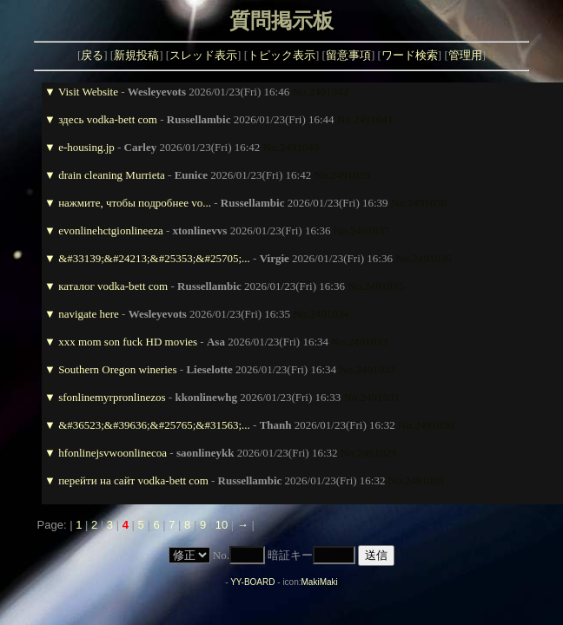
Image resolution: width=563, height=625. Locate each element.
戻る (92, 55)
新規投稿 (136, 55)
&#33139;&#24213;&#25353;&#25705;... (154, 258)
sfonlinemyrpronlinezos (111, 397)
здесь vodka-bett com (107, 119)
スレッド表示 (203, 55)
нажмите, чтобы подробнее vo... (134, 202)
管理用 (465, 55)
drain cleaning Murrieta (111, 174)
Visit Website (88, 91)
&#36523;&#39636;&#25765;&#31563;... (154, 424)
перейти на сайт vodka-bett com (133, 480)
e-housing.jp (86, 147)
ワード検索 (409, 55)
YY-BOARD (252, 582)
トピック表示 (281, 55)
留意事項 (348, 55)
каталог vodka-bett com (113, 286)
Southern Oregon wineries (117, 369)
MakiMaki (319, 582)
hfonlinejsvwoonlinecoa (112, 452)
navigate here (88, 313)
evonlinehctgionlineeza (110, 230)
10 (221, 524)
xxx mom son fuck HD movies (127, 341)
